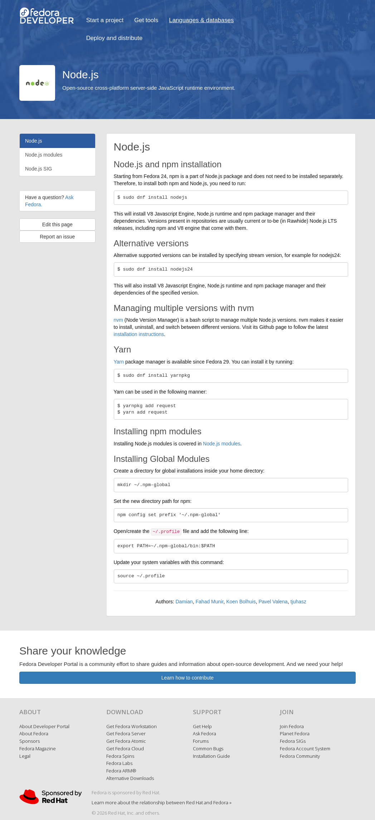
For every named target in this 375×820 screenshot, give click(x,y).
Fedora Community (300, 756)
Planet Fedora (295, 733)
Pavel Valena (272, 601)
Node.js (33, 141)
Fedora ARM (121, 770)
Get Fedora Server (126, 733)
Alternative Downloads (130, 778)
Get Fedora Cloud (125, 748)
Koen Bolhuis (241, 601)
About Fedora (33, 733)
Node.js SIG (38, 169)
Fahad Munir (210, 601)
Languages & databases (201, 20)
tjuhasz (298, 601)
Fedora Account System (305, 748)
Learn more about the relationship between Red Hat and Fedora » (162, 802)
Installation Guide (211, 756)
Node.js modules (43, 155)
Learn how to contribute (187, 678)
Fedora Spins (120, 756)
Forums (201, 741)
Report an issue (57, 236)
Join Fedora (292, 726)
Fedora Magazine (37, 748)
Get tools (146, 20)
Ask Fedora (204, 733)
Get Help (202, 726)
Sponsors (29, 741)
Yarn (119, 362)
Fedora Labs (119, 763)
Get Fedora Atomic (126, 741)
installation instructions (139, 334)
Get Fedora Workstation (131, 726)
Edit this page (57, 224)
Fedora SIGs (293, 741)
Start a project (104, 20)
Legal (24, 756)
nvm (118, 320)
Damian (184, 601)
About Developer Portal (44, 726)
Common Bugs (208, 748)
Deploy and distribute (114, 38)
